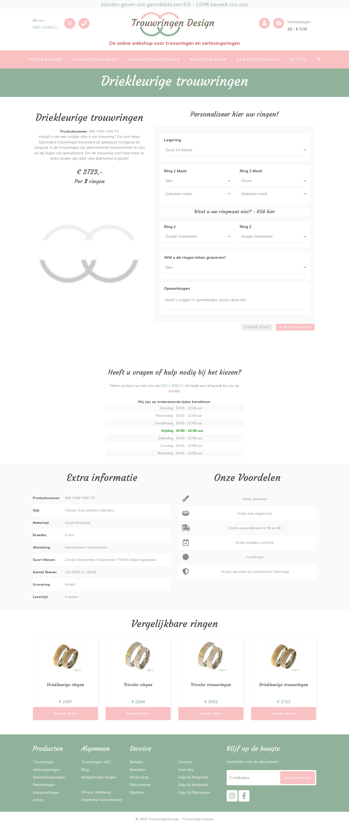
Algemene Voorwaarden (101, 799)
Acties (38, 800)
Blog (85, 769)
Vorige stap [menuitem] (257, 327)
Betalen (136, 762)
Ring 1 (170, 226)
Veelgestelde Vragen (98, 777)
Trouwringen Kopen (198, 819)
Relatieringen (44, 784)
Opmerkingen (177, 288)
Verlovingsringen (46, 769)
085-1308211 (46, 27)
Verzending (139, 777)
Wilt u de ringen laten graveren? (195, 257)
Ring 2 (246, 226)
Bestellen (138, 769)
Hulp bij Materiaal (193, 784)
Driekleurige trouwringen (283, 684)
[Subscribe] (297, 777)
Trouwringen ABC (96, 762)
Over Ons (186, 769)
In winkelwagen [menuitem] (295, 327)
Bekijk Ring (65, 713)
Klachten (137, 792)
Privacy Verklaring (96, 792)
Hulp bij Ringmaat (193, 777)
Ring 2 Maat (251, 170)
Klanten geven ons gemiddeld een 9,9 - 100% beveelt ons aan (174, 4)
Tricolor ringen (138, 684)
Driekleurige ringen (65, 684)
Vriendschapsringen (49, 777)
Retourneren (140, 784)
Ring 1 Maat (175, 170)
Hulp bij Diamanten (194, 792)
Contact (184, 762)
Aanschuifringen (46, 792)
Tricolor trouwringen (211, 684)
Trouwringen (43, 762)
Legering (172, 139)
